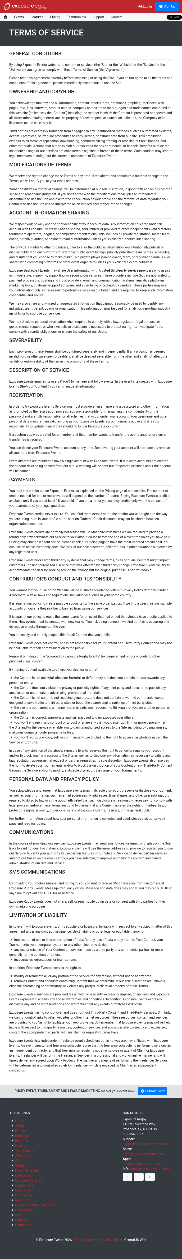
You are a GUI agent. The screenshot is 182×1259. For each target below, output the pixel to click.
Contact (117, 17)
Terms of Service (86, 1240)
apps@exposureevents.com (143, 1164)
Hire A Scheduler (27, 1170)
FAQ (18, 1215)
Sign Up (167, 6)
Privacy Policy (111, 1240)
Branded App (24, 1185)
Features (37, 17)
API (17, 1160)
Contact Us (23, 1225)
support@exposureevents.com (145, 1144)
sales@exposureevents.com (143, 1154)
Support (98, 17)
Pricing (55, 17)
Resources (23, 1200)
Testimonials (76, 17)
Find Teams (23, 1195)
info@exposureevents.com (150, 1169)
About (19, 1126)
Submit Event (152, 1091)
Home (19, 1121)
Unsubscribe (24, 1210)
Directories (23, 1175)
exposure (24, 6)
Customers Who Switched (34, 1205)
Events (19, 17)
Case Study (23, 1190)
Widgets (21, 1165)
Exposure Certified (28, 1180)
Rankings (22, 1136)
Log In (145, 6)
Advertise (22, 1155)
